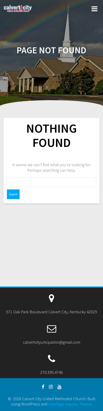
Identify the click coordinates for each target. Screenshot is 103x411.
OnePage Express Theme (69, 404)
